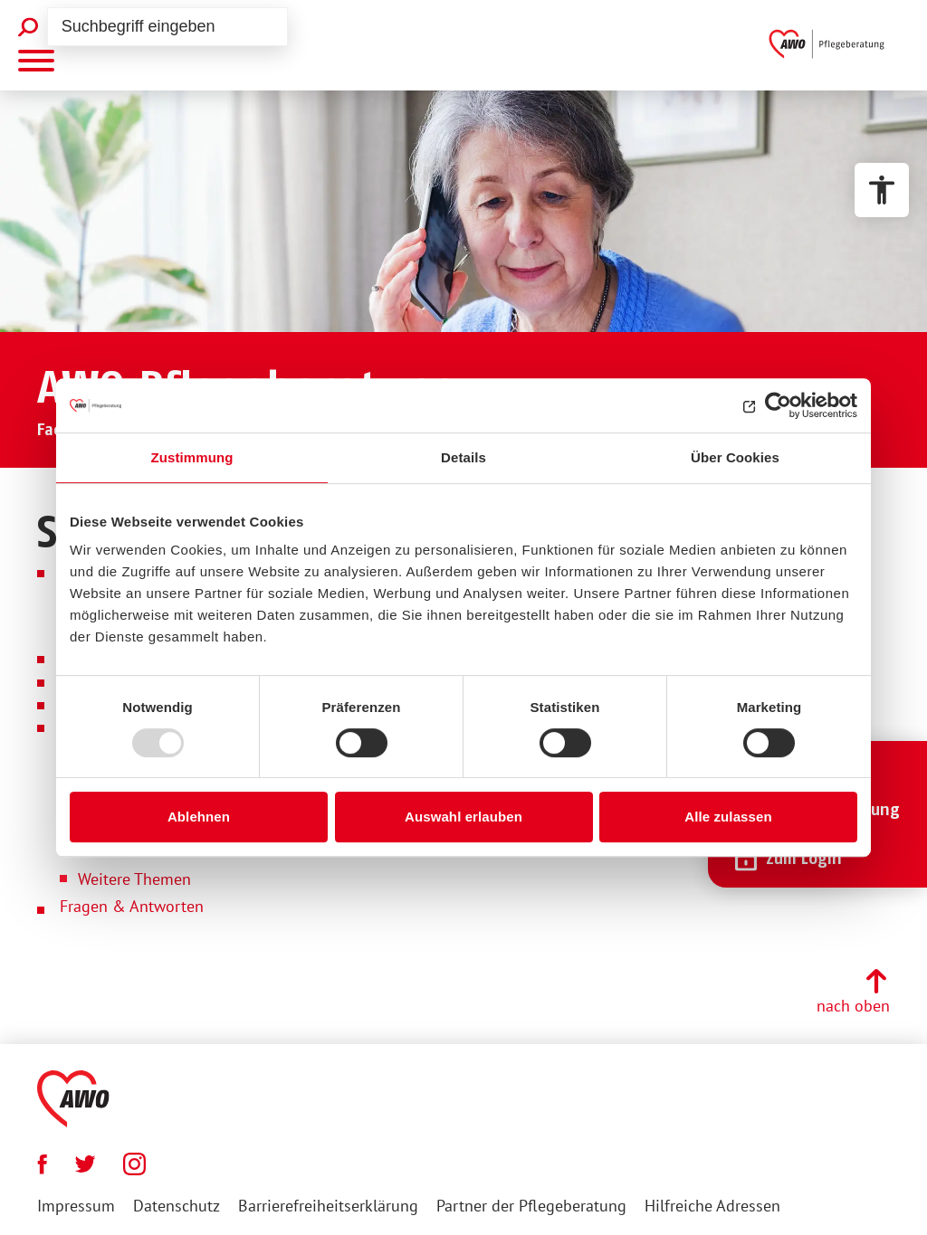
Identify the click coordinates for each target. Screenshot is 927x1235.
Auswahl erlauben (463, 816)
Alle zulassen (727, 816)
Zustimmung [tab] (192, 457)
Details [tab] (463, 457)
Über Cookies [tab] (735, 457)
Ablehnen (198, 816)
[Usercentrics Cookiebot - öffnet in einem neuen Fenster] (778, 405)
